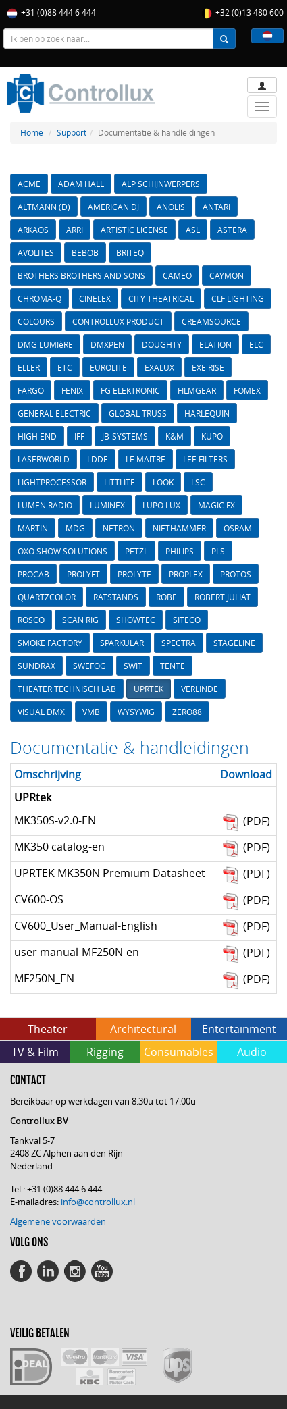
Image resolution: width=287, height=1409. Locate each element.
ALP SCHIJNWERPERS (161, 183)
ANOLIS (171, 206)
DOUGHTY (162, 344)
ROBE (166, 596)
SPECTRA (178, 642)
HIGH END (37, 436)
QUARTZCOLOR (47, 596)
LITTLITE (119, 482)
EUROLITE (108, 367)
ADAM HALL (81, 183)
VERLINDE (199, 688)
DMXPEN (107, 344)
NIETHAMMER (179, 528)
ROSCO (31, 619)
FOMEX (247, 390)
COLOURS (36, 321)
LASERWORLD (44, 459)
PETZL (136, 551)
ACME (29, 183)
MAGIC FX (216, 505)
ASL (193, 229)
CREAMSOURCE (211, 321)
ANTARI (216, 206)
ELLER (29, 367)
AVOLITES (36, 252)
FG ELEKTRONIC (130, 390)
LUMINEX (107, 505)
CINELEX (95, 298)
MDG (75, 528)
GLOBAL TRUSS (138, 413)
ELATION (215, 344)
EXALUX (159, 367)
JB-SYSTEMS (125, 436)
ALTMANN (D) (44, 206)
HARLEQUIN (207, 413)
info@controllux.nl (98, 1202)
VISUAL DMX (41, 711)
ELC (256, 344)
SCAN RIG (80, 619)
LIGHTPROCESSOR (52, 482)
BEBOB (85, 252)
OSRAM (238, 528)
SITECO (187, 619)
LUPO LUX (161, 505)
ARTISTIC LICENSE (134, 229)
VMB (91, 711)
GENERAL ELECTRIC (54, 413)
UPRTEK (148, 688)
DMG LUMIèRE (45, 344)
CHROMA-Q (39, 298)
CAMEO (177, 275)
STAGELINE (234, 642)
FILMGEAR (197, 390)
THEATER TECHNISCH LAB (67, 688)
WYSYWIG (136, 711)
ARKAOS (33, 229)
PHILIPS (179, 551)
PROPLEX (186, 573)
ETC (64, 367)
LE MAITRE (145, 459)
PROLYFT (83, 573)
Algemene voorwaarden (58, 1221)
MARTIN (33, 528)
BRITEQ (130, 252)
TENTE (172, 665)
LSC (198, 482)
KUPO (212, 436)
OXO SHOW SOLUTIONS (62, 551)
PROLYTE (134, 573)
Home (31, 132)
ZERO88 (187, 711)
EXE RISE (208, 367)
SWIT (133, 665)
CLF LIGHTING (237, 298)
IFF (79, 436)
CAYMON (226, 275)
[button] (267, 35)
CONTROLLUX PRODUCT (118, 321)
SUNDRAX (36, 665)
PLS (218, 551)
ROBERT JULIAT (222, 596)
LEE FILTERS (205, 459)
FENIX (72, 390)
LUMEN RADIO (45, 505)
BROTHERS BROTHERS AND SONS (81, 275)
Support (71, 132)
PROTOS (235, 573)
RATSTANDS (115, 596)
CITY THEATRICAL (161, 298)
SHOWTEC (135, 619)
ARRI (74, 229)
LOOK (163, 482)
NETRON (119, 528)
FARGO (31, 390)
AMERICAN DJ (113, 206)
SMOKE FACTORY (50, 642)
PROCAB (33, 573)
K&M (174, 436)
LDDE (97, 459)
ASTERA (232, 229)
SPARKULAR (122, 642)
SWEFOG (89, 665)
